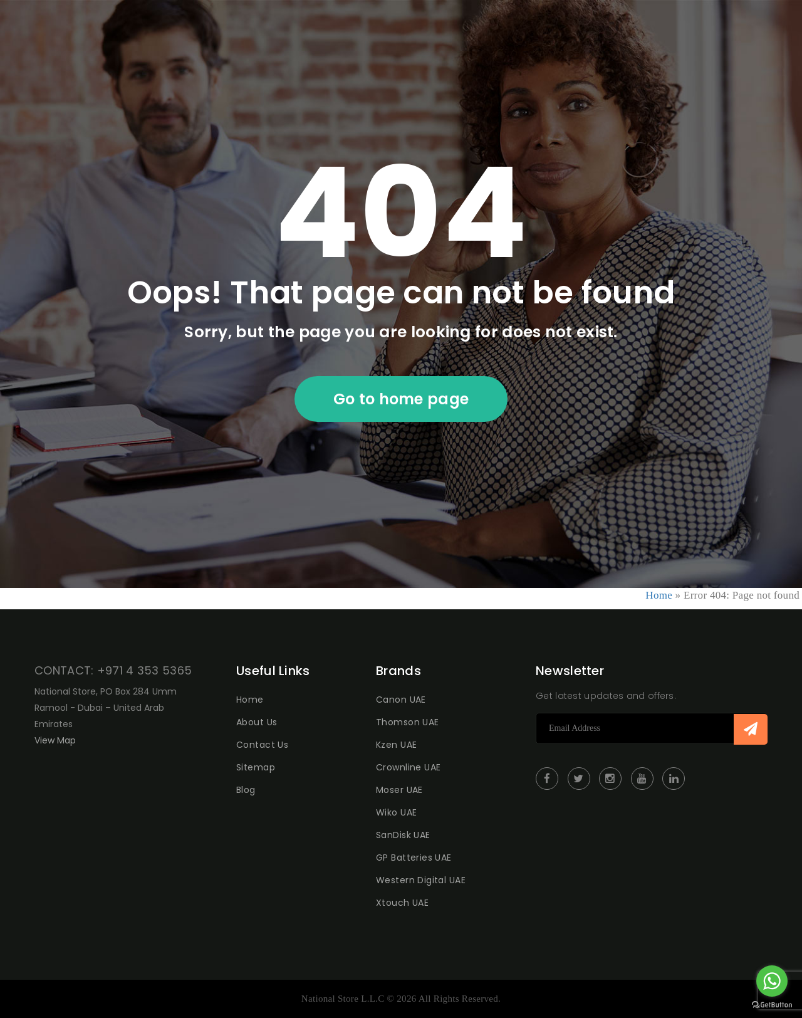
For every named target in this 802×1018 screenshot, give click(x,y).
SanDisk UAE (403, 835)
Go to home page (401, 399)
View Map (55, 740)
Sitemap (255, 767)
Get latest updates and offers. (606, 696)
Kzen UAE (396, 744)
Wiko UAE (396, 812)
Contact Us (262, 744)
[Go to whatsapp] (772, 981)
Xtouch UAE (402, 902)
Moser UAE (399, 790)
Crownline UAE (408, 767)
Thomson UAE (407, 722)
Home (658, 595)
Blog (246, 790)
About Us (256, 722)
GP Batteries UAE (414, 857)
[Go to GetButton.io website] (772, 1005)
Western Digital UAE (421, 880)
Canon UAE (401, 699)
